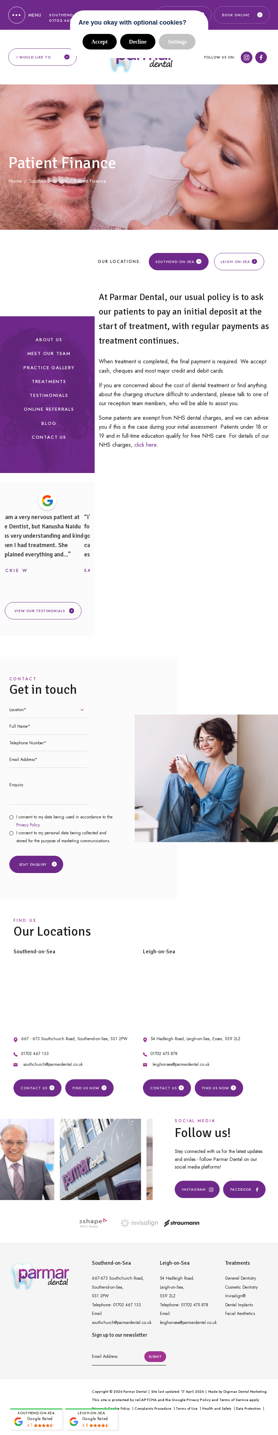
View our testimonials (45, 614)
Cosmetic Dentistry (241, 1291)
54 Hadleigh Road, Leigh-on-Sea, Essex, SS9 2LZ (195, 1042)
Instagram (197, 1193)
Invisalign (235, 1299)
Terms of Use (187, 1412)
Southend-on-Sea (178, 265)
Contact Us (49, 440)
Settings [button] (177, 42)
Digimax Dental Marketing (245, 1395)
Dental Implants (239, 1308)
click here (145, 448)
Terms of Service (233, 1403)
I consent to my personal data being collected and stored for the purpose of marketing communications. (63, 840)
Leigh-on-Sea (239, 265)
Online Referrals (49, 412)
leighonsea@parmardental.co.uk (181, 1068)
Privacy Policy (27, 828)
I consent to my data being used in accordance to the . (64, 824)
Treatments (49, 385)
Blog (48, 427)
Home (15, 184)
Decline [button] (138, 42)
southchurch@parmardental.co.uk (53, 1068)
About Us (49, 343)
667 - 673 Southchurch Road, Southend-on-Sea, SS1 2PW (74, 1042)
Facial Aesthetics (240, 1317)
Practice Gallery (49, 371)
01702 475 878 (164, 1057)
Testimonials (49, 399)
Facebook (244, 1193)
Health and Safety (216, 1412)
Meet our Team (49, 357)
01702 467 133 (35, 1057)
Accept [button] (100, 42)
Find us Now (90, 1091)
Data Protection (248, 1412)
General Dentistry (240, 1282)
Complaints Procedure (152, 1412)
